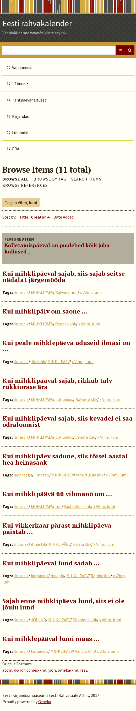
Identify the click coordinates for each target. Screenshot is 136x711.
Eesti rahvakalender (37, 23)
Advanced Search (120, 50)
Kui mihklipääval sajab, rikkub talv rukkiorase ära (57, 383)
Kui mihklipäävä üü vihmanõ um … (57, 494)
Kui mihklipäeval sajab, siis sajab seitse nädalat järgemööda (63, 276)
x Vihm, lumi (91, 292)
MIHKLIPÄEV (42, 292)
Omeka (44, 701)
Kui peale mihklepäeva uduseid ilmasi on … (66, 345)
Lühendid (20, 132)
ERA (15, 148)
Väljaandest (22, 67)
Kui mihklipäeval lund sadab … (50, 563)
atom (7, 670)
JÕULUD (38, 619)
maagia (57, 575)
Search (129, 50)
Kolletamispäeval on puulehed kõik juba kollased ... (57, 248)
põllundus (64, 399)
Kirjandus (20, 116)
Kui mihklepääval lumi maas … (50, 638)
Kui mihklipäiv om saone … (45, 311)
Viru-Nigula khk (90, 474)
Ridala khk (82, 544)
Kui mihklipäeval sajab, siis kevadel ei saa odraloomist (67, 421)
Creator (38, 217)
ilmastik (21, 292)
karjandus (39, 575)
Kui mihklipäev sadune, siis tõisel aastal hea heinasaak (65, 459)
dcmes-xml (36, 670)
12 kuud (18, 83)
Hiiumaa (21, 544)
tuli (58, 506)
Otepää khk (65, 323)
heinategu (23, 474)
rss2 (84, 670)
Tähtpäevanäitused (29, 100)
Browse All (15, 179)
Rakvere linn (66, 292)
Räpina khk (101, 575)
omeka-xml (68, 670)
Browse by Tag (50, 179)
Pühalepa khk (85, 619)
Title (23, 217)
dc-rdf (19, 670)
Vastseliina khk (77, 506)
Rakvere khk (86, 399)
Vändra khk (85, 437)
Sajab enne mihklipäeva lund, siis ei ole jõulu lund (63, 604)
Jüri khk (38, 361)
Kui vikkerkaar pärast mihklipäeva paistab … (56, 528)
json (52, 670)
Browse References (25, 185)
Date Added (63, 217)
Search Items (86, 179)
